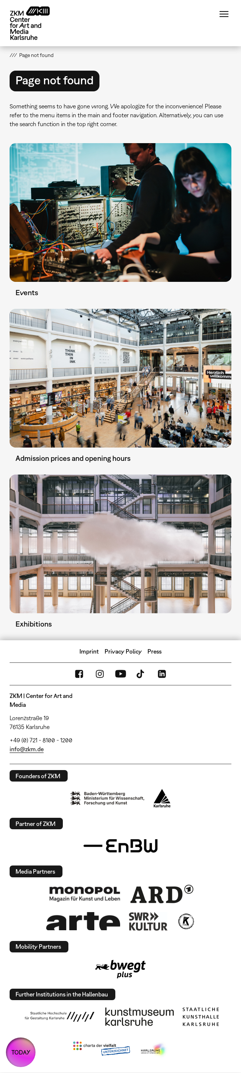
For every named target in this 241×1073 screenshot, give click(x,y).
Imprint (89, 651)
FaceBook (79, 674)
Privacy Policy (123, 651)
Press (154, 651)
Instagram (99, 674)
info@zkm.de (27, 749)
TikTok (141, 674)
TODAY (20, 1052)
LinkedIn (162, 674)
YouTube (120, 674)
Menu (224, 14)
